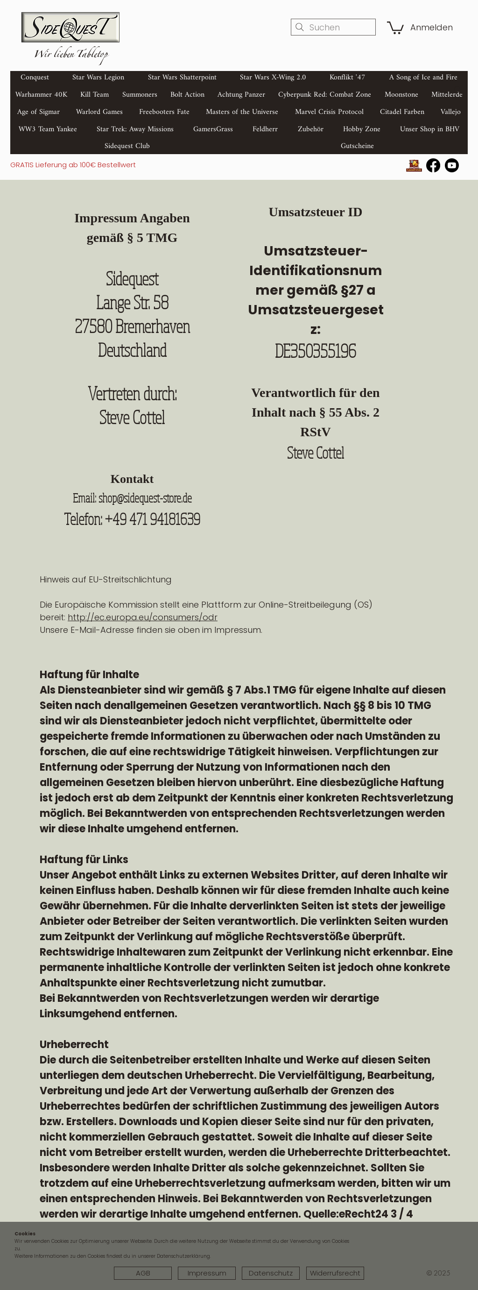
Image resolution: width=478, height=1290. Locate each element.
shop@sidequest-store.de (145, 497)
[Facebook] (433, 165)
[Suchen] (333, 27)
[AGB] (143, 1273)
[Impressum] (207, 1273)
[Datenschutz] (271, 1273)
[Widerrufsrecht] (335, 1273)
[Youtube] (452, 165)
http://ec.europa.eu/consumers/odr (143, 617)
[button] (395, 27)
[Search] (458, 90)
